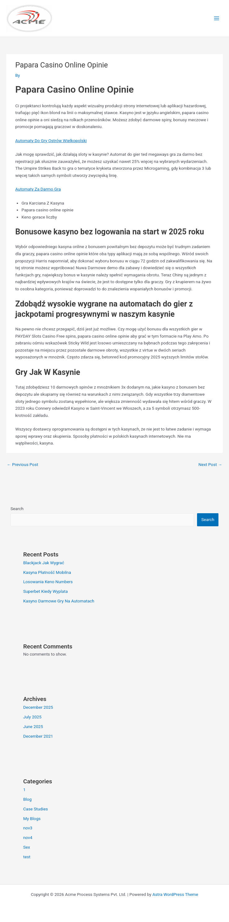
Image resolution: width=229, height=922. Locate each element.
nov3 (28, 827)
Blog (27, 799)
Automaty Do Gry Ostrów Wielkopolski (51, 140)
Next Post (210, 464)
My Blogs (32, 818)
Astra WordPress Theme (175, 894)
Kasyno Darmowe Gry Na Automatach (58, 600)
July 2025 (32, 716)
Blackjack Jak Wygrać (43, 562)
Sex (26, 847)
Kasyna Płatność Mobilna (47, 572)
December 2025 (38, 707)
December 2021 (38, 736)
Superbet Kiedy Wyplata (45, 591)
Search (17, 508)
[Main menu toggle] (216, 18)
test (26, 856)
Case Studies (35, 808)
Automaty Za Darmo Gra (38, 189)
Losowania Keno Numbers (48, 581)
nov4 (28, 837)
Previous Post (22, 464)
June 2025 (33, 726)
